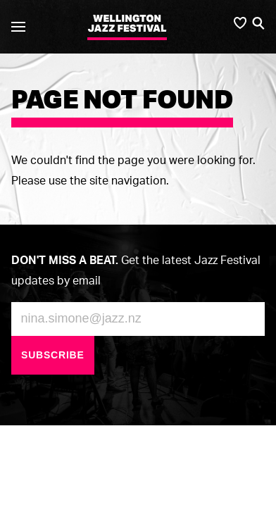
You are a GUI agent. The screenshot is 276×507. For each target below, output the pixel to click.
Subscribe (52, 355)
